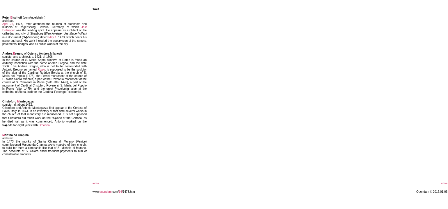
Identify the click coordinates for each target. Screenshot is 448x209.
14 (120, 191)
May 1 (52, 37)
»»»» (444, 183)
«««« (96, 183)
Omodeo (44, 125)
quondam (105, 191)
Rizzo (41, 69)
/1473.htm (128, 191)
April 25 (7, 24)
